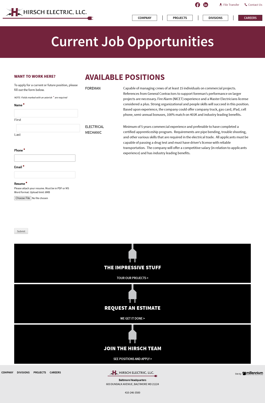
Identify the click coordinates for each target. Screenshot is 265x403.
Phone (19, 150)
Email (19, 167)
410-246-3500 (132, 393)
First (17, 120)
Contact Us (255, 5)
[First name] (46, 113)
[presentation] (40, 216)
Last (17, 135)
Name (19, 105)
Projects (180, 18)
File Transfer (231, 5)
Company (144, 18)
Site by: (249, 374)
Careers (250, 18)
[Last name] (48, 128)
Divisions (215, 18)
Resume (20, 183)
